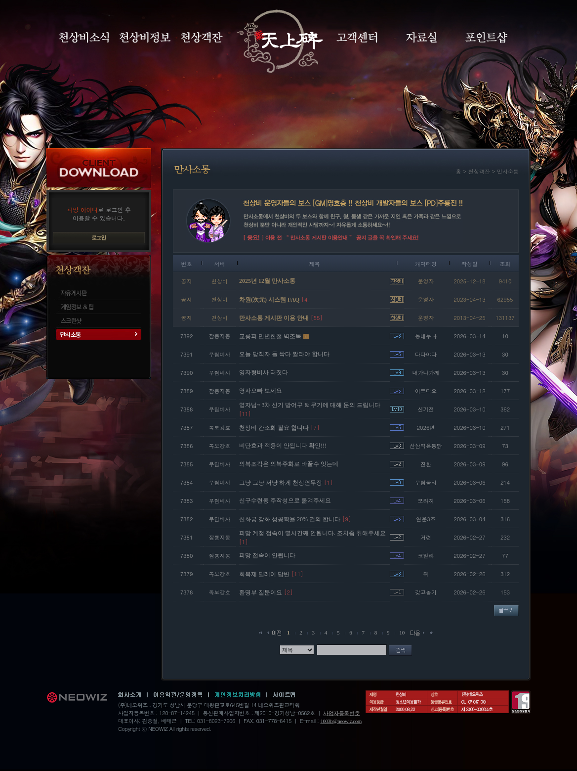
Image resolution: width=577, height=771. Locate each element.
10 (402, 632)
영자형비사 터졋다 (263, 372)
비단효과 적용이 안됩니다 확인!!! (283, 445)
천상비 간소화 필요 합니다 (274, 427)
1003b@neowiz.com (340, 721)
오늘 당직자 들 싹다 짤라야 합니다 (284, 354)
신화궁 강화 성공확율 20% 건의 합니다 (289, 519)
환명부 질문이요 (260, 592)
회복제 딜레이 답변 (264, 574)
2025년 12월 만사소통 (267, 280)
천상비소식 (84, 37)
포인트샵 (486, 37)
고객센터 (356, 37)
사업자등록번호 (341, 713)
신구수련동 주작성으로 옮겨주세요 (285, 500)
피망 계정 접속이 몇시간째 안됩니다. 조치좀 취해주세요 (312, 533)
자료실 (421, 37)
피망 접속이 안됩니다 (267, 555)
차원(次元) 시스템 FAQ (269, 299)
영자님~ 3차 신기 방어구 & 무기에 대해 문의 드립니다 (309, 405)
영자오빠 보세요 (260, 390)
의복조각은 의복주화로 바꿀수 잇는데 (288, 463)
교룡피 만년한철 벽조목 (270, 336)
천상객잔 (202, 37)
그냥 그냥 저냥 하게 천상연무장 (280, 482)
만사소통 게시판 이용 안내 (274, 318)
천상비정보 (145, 37)
